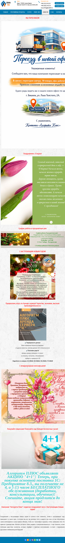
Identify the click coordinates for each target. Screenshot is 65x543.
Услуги (29, 12)
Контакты (59, 12)
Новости (45, 12)
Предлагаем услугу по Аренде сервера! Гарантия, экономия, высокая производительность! (32, 304)
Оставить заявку (59, 6)
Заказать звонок (59, 3)
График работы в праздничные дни (32, 228)
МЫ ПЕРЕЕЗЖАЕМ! (32, 18)
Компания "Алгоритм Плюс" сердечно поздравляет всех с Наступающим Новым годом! (32, 508)
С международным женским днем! (32, 366)
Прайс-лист (37, 12)
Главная (5, 12)
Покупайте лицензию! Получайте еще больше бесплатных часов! (32, 429)
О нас (52, 12)
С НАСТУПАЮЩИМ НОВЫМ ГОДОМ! (32, 251)
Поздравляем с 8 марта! (32, 154)
